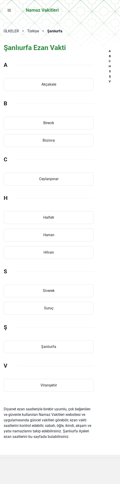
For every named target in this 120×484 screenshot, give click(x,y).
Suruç (48, 308)
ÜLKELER (11, 31)
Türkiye (33, 31)
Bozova (49, 140)
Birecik (48, 123)
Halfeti (48, 217)
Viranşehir (49, 385)
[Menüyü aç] (9, 10)
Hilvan (49, 252)
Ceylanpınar (49, 179)
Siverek (49, 290)
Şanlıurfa (54, 31)
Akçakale (48, 84)
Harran (48, 235)
